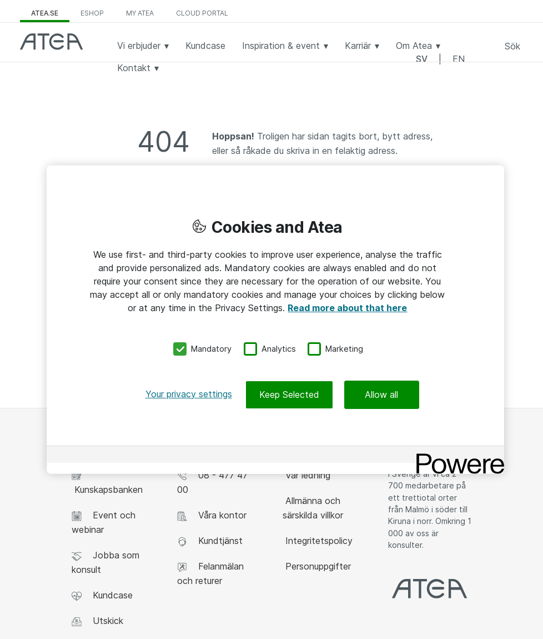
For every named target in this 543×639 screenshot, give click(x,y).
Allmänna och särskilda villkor (313, 508)
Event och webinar (103, 522)
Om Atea (418, 45)
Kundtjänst (210, 541)
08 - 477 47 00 (212, 482)
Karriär (362, 45)
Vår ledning (306, 475)
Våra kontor (212, 515)
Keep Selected (289, 394)
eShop (92, 13)
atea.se (44, 13)
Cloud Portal (202, 13)
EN (458, 58)
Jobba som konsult (105, 562)
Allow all (381, 394)
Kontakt (138, 67)
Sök (512, 46)
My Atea (140, 13)
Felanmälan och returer (210, 573)
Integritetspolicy (318, 540)
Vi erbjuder (143, 45)
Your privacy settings (188, 393)
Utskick (97, 621)
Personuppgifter (317, 566)
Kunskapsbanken (107, 483)
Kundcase (205, 45)
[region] (275, 320)
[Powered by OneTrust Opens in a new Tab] (456, 455)
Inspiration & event (285, 45)
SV (422, 58)
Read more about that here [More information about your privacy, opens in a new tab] (347, 307)
